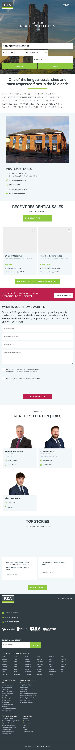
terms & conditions (16, 364)
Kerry (50, 658)
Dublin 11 (51, 653)
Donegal (51, 648)
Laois (15, 660)
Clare (26, 648)
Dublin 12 (63, 653)
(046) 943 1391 (15, 179)
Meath (15, 663)
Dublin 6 (51, 650)
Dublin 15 (28, 655)
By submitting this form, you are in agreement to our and (24, 362)
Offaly (39, 663)
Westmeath (28, 665)
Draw (55, 60)
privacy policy (32, 364)
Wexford (39, 665)
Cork (38, 648)
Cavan (15, 648)
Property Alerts (63, 286)
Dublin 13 (4, 655)
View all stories (37, 579)
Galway (39, 658)
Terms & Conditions (39, 741)
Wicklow (51, 665)
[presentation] (17, 377)
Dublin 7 (4, 653)
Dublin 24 (28, 658)
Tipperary (4, 665)
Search (19, 60)
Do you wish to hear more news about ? (23, 370)
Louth (62, 660)
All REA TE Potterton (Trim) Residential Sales (37, 273)
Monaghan (28, 663)
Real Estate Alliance (40, 738)
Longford (51, 660)
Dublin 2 (4, 650)
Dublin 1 (63, 648)
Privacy (51, 741)
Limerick (39, 660)
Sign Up (36, 637)
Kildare (63, 658)
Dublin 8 (16, 653)
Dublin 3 (16, 650)
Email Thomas (12, 452)
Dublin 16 (40, 655)
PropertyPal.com (45, 745)
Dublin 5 (39, 650)
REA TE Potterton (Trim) (17, 46)
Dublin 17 (51, 655)
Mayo (3, 663)
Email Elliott (11, 495)
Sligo (62, 663)
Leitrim (27, 660)
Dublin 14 (16, 655)
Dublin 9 (27, 653)
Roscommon (52, 663)
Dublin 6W (63, 650)
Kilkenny (4, 660)
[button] (61, 53)
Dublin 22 (16, 658)
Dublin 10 (40, 653)
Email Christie (47, 452)
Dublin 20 (4, 658)
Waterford (17, 665)
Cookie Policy (26, 741)
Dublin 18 (63, 655)
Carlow (4, 648)
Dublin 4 (27, 650)
